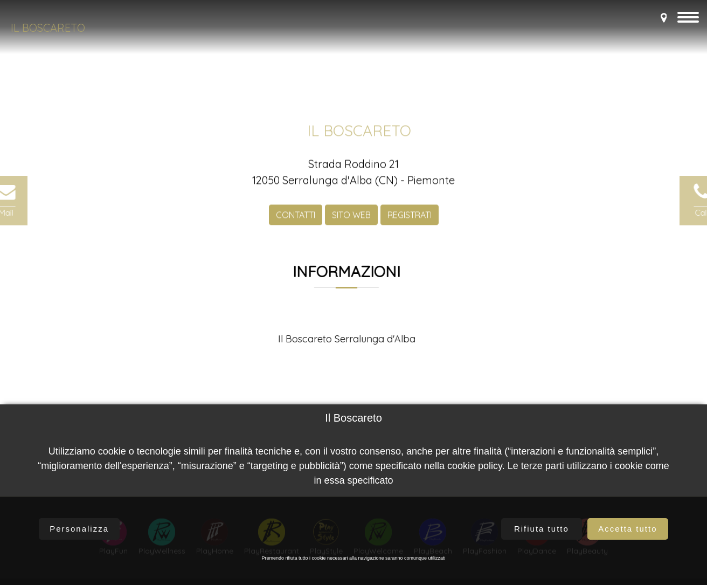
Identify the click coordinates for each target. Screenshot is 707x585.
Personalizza (79, 528)
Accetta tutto (627, 528)
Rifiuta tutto (541, 528)
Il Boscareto (48, 28)
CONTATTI (295, 222)
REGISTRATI (409, 222)
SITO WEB (351, 222)
